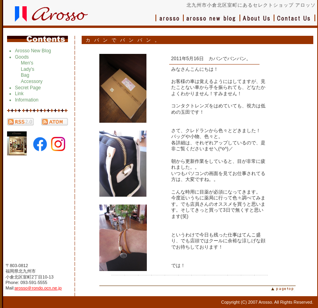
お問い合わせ (294, 22)
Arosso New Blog (33, 50)
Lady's (27, 69)
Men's (27, 63)
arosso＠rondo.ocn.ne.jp (38, 288)
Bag (25, 75)
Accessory (31, 81)
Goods (22, 57)
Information (26, 100)
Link (19, 93)
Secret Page (28, 87)
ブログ (212, 22)
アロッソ (169, 22)
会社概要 (257, 22)
